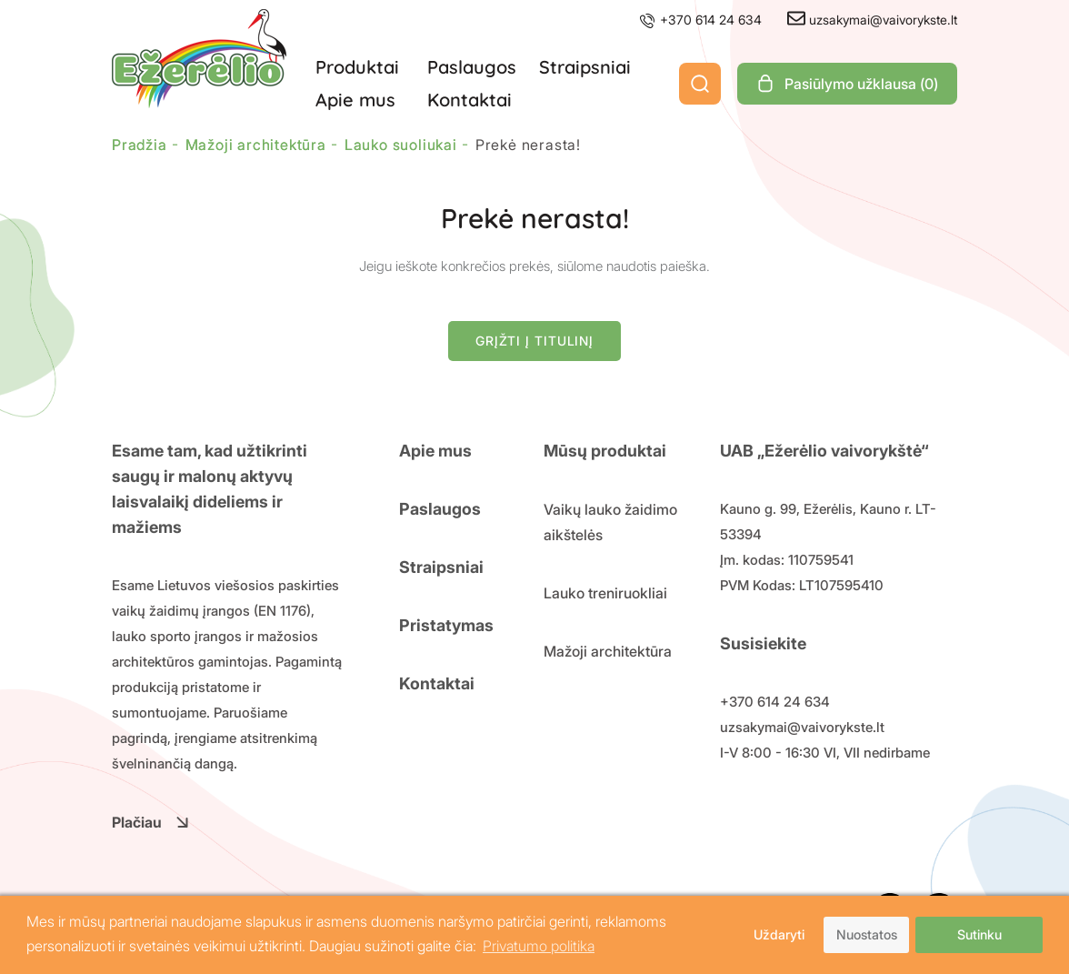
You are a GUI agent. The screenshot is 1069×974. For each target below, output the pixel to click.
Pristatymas (446, 625)
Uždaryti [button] (779, 934)
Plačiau (150, 822)
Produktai (357, 66)
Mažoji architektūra (608, 651)
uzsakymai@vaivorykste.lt (872, 19)
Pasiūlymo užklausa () (847, 84)
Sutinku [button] (979, 934)
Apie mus (355, 99)
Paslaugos (471, 66)
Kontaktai (469, 99)
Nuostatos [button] (866, 934)
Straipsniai (585, 66)
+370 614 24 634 (700, 19)
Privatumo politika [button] (538, 946)
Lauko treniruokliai (605, 593)
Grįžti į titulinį (534, 340)
